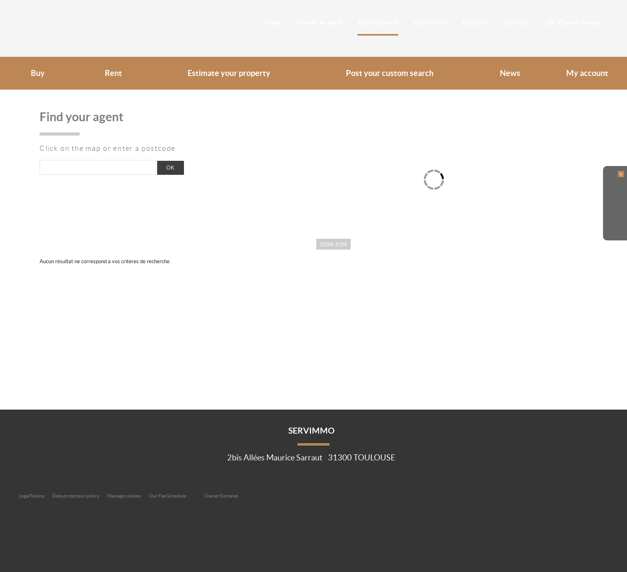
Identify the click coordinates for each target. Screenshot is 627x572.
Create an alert (319, 22)
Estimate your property (229, 73)
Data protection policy (75, 495)
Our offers (429, 22)
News (510, 73)
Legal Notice (31, 495)
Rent (113, 73)
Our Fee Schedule (168, 495)
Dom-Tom (333, 245)
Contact (516, 22)
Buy (38, 73)
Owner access (574, 22)
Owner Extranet (221, 495)
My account (587, 73)
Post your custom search (389, 73)
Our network (377, 22)
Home (272, 22)
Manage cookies (124, 495)
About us (475, 22)
